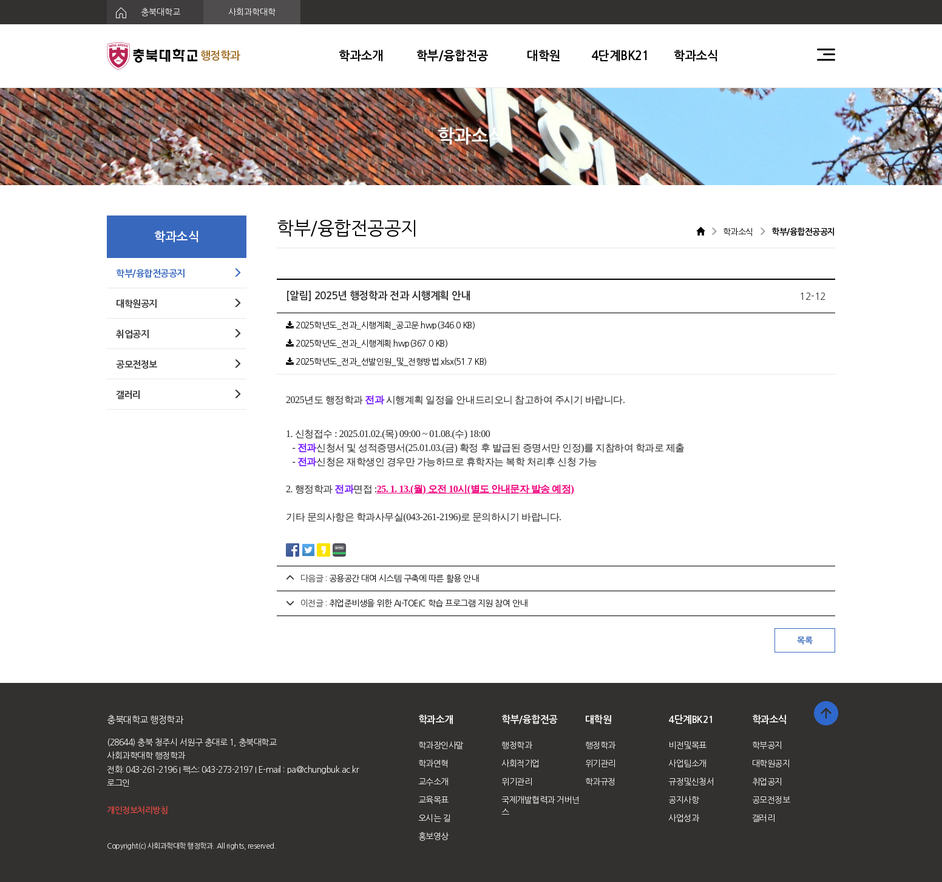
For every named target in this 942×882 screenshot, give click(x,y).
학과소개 (361, 56)
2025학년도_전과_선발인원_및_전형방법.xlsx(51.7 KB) (386, 362)
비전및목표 (687, 745)
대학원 (544, 56)
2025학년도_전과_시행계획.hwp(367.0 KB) (366, 343)
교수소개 (433, 782)
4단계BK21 (620, 56)
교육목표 (433, 800)
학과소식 (696, 56)
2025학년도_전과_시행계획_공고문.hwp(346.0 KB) (380, 325)
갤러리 (763, 818)
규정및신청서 (691, 782)
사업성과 (683, 818)
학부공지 (767, 745)
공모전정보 (771, 800)
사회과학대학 (252, 12)
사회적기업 (520, 763)
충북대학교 (143, 12)
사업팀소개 (687, 763)
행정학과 (516, 745)
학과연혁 (433, 763)
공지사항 (683, 800)
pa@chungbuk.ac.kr (323, 769)
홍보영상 (433, 836)
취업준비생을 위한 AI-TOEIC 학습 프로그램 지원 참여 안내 (428, 603)
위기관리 (516, 782)
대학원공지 (771, 763)
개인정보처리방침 (137, 810)
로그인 (118, 783)
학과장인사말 (441, 745)
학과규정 (600, 782)
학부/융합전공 (452, 56)
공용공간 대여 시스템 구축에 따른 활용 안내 (403, 578)
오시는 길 (434, 818)
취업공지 (767, 782)
